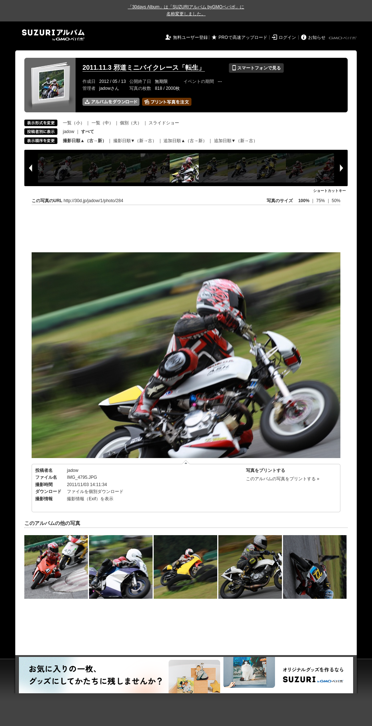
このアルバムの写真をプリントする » (282, 478)
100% (304, 200)
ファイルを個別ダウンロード (95, 491)
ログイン (287, 37)
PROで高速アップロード (243, 37)
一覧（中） (102, 122)
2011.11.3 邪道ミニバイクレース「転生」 (143, 67)
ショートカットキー (329, 191)
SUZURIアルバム (53, 35)
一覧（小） (74, 122)
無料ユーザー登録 (190, 37)
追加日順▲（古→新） (185, 140)
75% (321, 200)
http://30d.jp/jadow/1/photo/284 (93, 200)
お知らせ (317, 37)
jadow (68, 131)
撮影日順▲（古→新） (84, 140)
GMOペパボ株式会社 (343, 38)
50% (336, 200)
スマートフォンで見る (256, 68)
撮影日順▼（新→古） (135, 140)
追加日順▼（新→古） (236, 140)
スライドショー (164, 122)
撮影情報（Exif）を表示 (90, 498)
